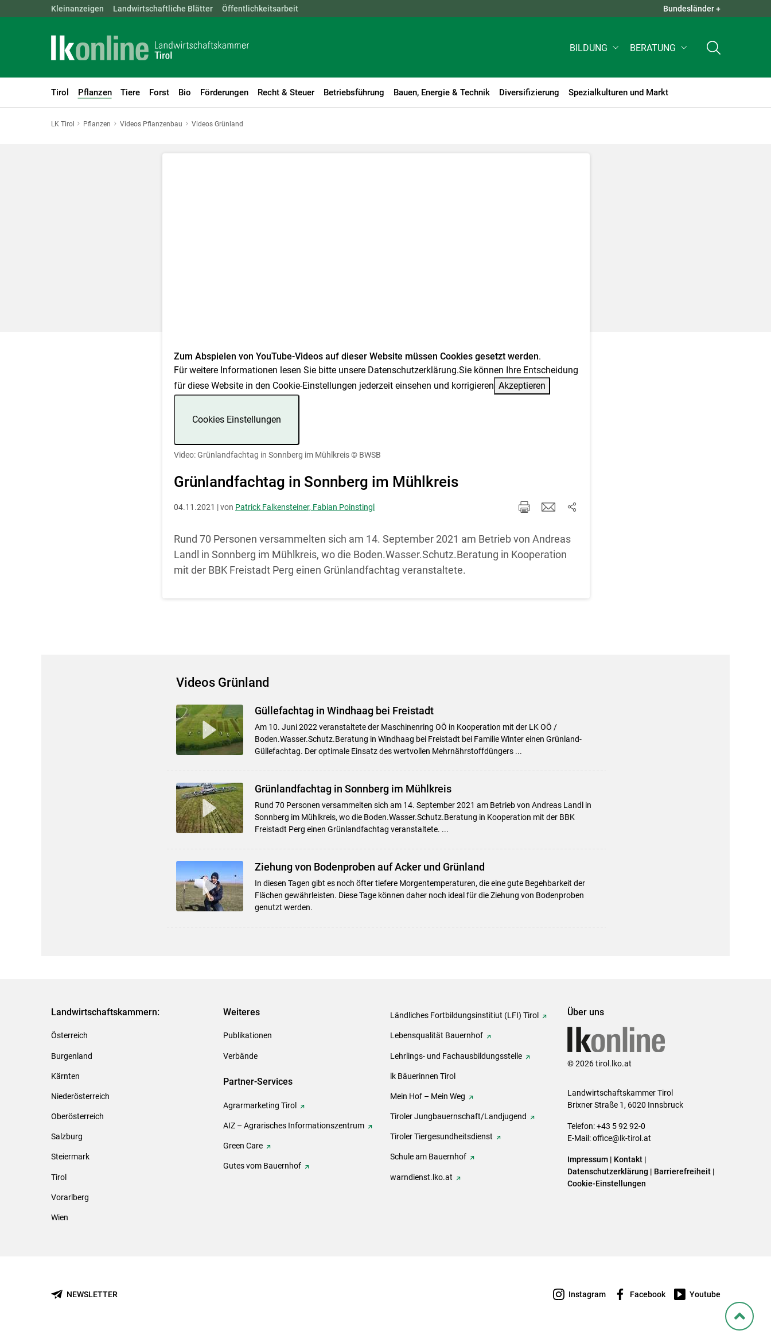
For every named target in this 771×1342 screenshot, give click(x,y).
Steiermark (70, 1156)
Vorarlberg (70, 1197)
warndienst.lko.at (421, 1177)
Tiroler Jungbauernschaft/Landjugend (458, 1116)
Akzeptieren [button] (522, 385)
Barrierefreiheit (682, 1171)
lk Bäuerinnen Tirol (422, 1076)
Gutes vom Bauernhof (262, 1165)
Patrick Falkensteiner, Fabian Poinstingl (305, 507)
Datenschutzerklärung (412, 370)
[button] (595, 49)
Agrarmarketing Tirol (260, 1105)
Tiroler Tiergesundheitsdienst (441, 1136)
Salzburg (67, 1136)
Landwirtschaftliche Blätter (163, 8)
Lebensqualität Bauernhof (436, 1035)
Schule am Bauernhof (428, 1156)
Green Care (243, 1145)
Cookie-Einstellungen (606, 1183)
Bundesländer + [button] (692, 8)
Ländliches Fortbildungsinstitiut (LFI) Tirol (464, 1015)
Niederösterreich (80, 1096)
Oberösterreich (77, 1116)
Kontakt (628, 1159)
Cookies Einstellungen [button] (236, 419)
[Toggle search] (714, 49)
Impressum (587, 1159)
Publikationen (247, 1035)
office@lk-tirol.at (622, 1138)
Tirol (59, 1177)
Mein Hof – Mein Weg (427, 1096)
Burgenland (71, 1056)
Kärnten (65, 1076)
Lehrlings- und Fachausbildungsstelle (456, 1056)
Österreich (69, 1035)
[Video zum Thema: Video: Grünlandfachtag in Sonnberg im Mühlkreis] (376, 255)
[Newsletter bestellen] (84, 1295)
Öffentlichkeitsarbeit (260, 8)
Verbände (240, 1056)
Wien (59, 1217)
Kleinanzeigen (77, 8)
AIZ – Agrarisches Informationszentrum (293, 1125)
